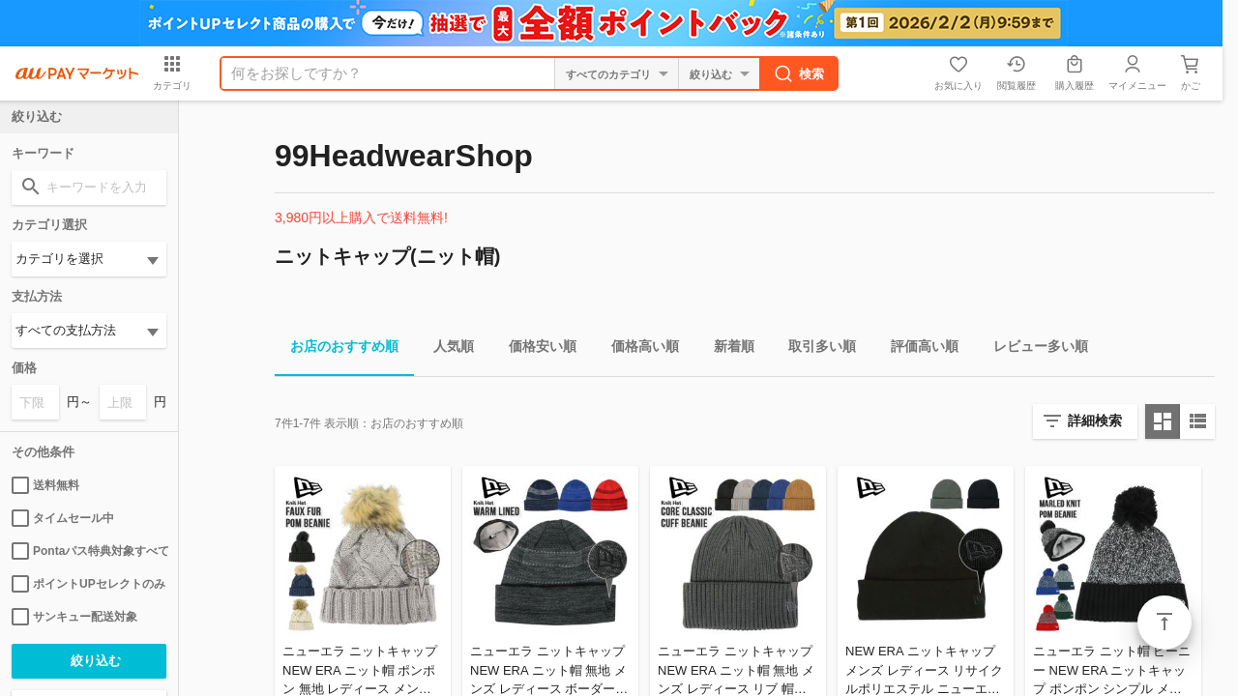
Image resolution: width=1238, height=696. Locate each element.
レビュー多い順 (1033, 349)
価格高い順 (637, 349)
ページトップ (1164, 622)
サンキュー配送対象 (74, 616)
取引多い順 (814, 349)
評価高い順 (916, 349)
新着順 (726, 349)
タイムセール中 (63, 518)
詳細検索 (1095, 420)
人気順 (446, 349)
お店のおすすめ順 (336, 349)
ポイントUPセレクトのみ (88, 584)
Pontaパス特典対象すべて (89, 551)
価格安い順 (534, 349)
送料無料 (45, 485)
